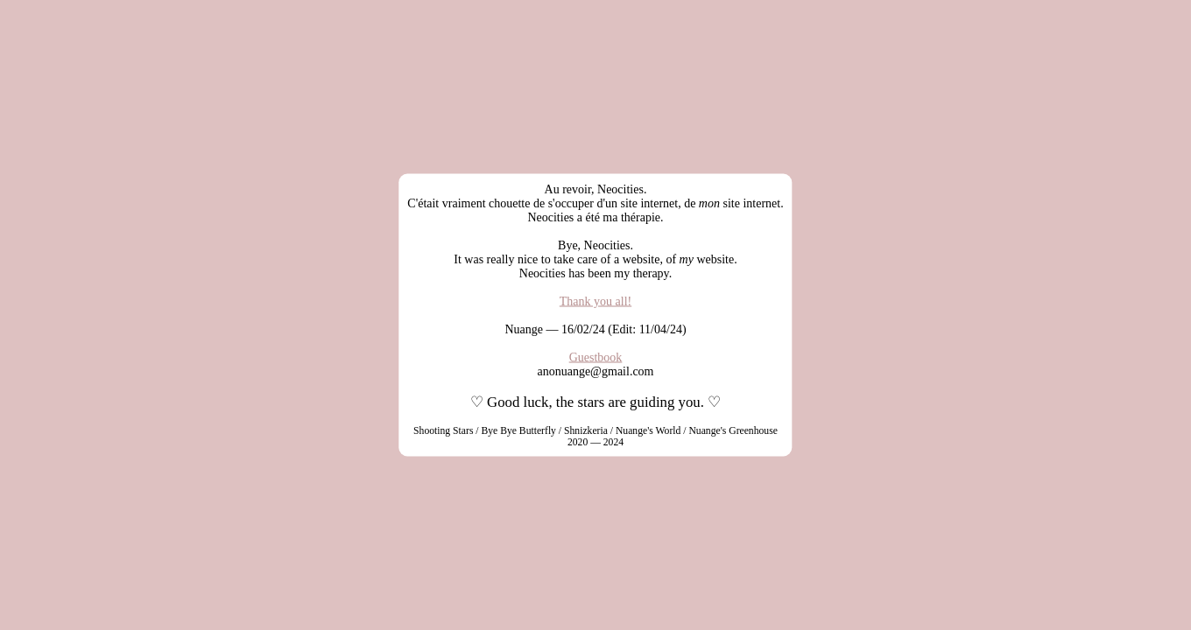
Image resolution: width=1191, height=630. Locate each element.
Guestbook (596, 357)
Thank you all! (595, 301)
